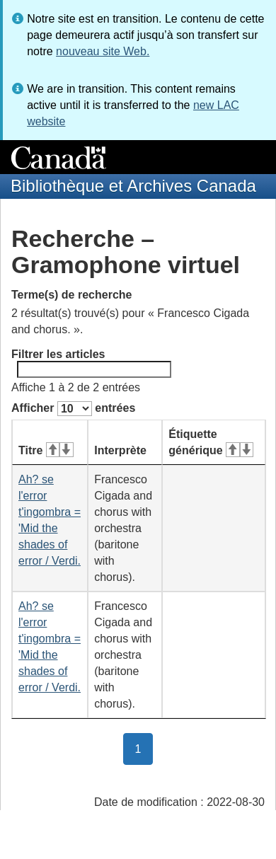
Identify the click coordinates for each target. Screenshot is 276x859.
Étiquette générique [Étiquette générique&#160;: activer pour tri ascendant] (210, 442)
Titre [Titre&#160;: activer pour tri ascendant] (46, 450)
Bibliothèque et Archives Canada (133, 185)
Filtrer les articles (91, 363)
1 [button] (144, 748)
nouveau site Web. (102, 51)
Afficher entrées (73, 408)
